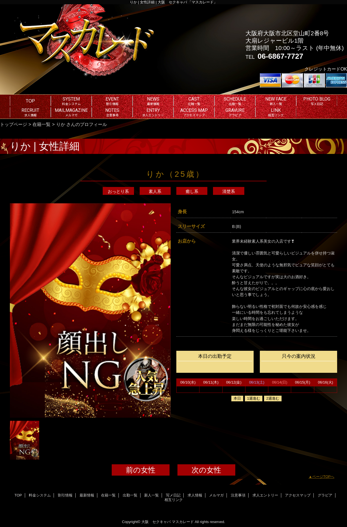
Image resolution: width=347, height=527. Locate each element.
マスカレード (183, 522)
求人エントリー (265, 495)
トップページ (13, 124)
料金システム (40, 495)
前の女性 (140, 470)
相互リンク (173, 500)
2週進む (272, 398)
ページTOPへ (323, 476)
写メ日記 (173, 495)
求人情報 (195, 495)
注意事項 (238, 495)
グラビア (325, 495)
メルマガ (216, 495)
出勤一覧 (130, 495)
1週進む (253, 398)
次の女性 (206, 470)
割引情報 (65, 495)
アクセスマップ (298, 495)
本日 (237, 398)
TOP (30, 100)
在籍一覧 (41, 124)
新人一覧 (151, 495)
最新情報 (87, 495)
